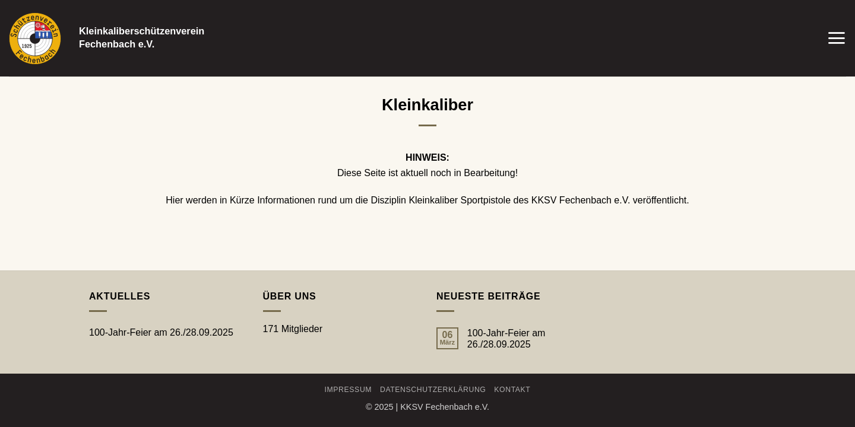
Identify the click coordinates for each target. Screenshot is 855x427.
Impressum (348, 389)
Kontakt (512, 389)
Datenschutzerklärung (433, 389)
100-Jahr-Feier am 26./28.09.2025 (161, 332)
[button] (836, 38)
